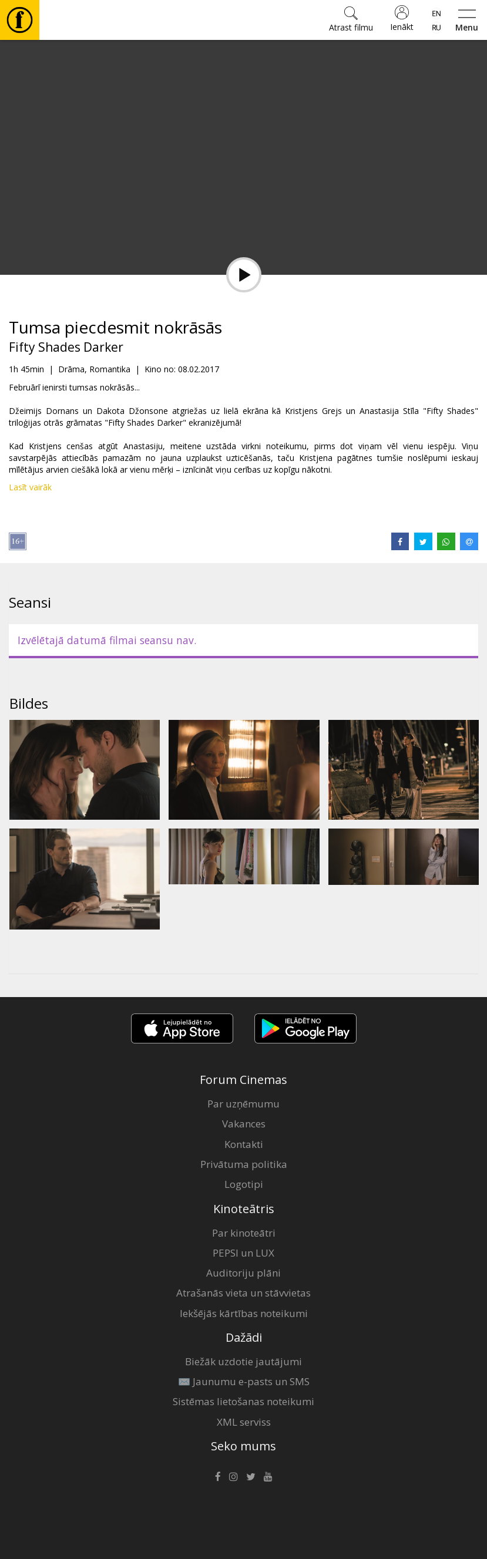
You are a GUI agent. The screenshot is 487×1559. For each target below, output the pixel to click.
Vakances (244, 1123)
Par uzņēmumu (243, 1103)
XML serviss (244, 1422)
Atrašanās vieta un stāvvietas (243, 1292)
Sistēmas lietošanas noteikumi (243, 1401)
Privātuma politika (243, 1164)
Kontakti (243, 1144)
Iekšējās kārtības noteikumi (244, 1313)
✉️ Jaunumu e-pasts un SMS (244, 1381)
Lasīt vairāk (30, 487)
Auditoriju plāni (243, 1272)
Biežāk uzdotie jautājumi (243, 1361)
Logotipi (243, 1184)
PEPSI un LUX (243, 1253)
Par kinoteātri (244, 1233)
